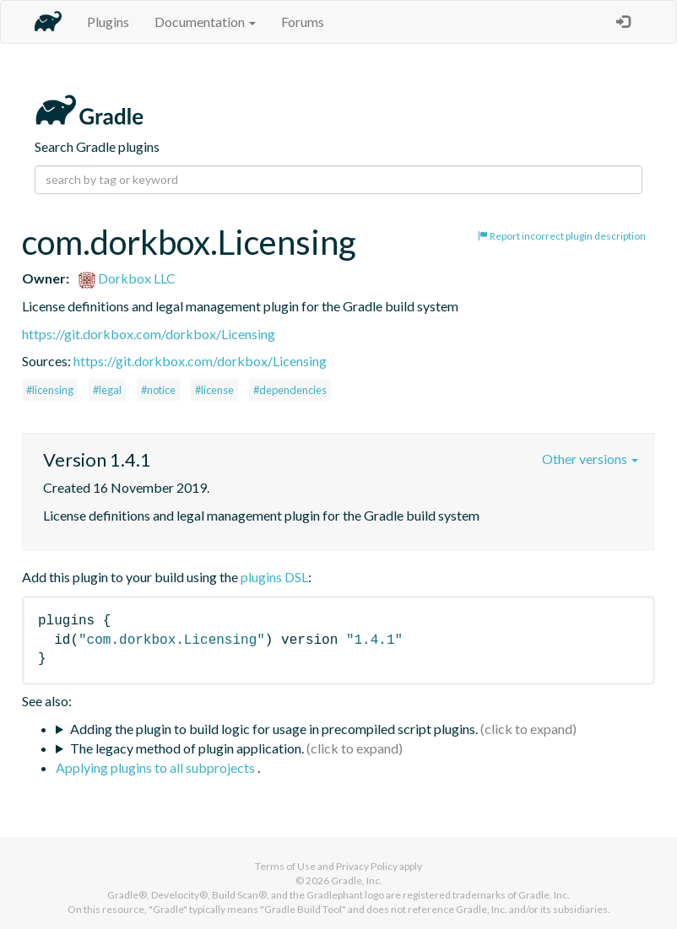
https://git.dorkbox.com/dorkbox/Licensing (148, 334)
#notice (158, 390)
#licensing (49, 390)
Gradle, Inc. (356, 880)
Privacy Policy (367, 866)
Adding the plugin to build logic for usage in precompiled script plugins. (274, 729)
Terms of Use (285, 866)
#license (214, 390)
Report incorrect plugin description (562, 236)
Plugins (108, 22)
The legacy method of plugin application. (187, 748)
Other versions (590, 459)
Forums (302, 22)
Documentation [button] (205, 22)
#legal (107, 390)
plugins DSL (274, 577)
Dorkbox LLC (127, 278)
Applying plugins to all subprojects (156, 767)
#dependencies (290, 390)
